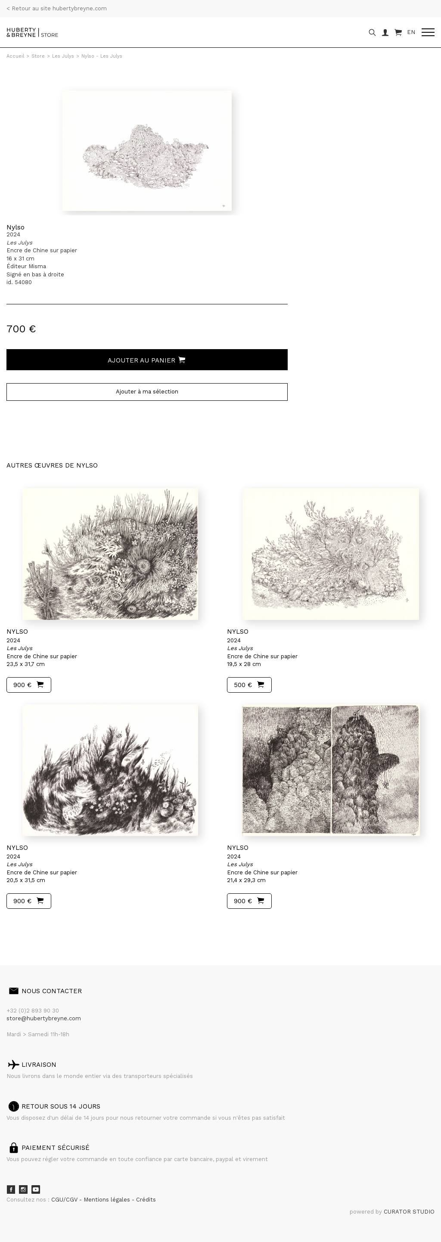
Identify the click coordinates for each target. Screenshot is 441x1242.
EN (411, 32)
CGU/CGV (65, 1199)
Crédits (146, 1199)
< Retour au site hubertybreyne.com (56, 8)
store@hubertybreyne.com (43, 1018)
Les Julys (63, 56)
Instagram (23, 1189)
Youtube (35, 1189)
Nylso (15, 227)
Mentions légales (108, 1199)
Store (38, 56)
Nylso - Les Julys (101, 56)
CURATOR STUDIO (409, 1211)
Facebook (10, 1189)
